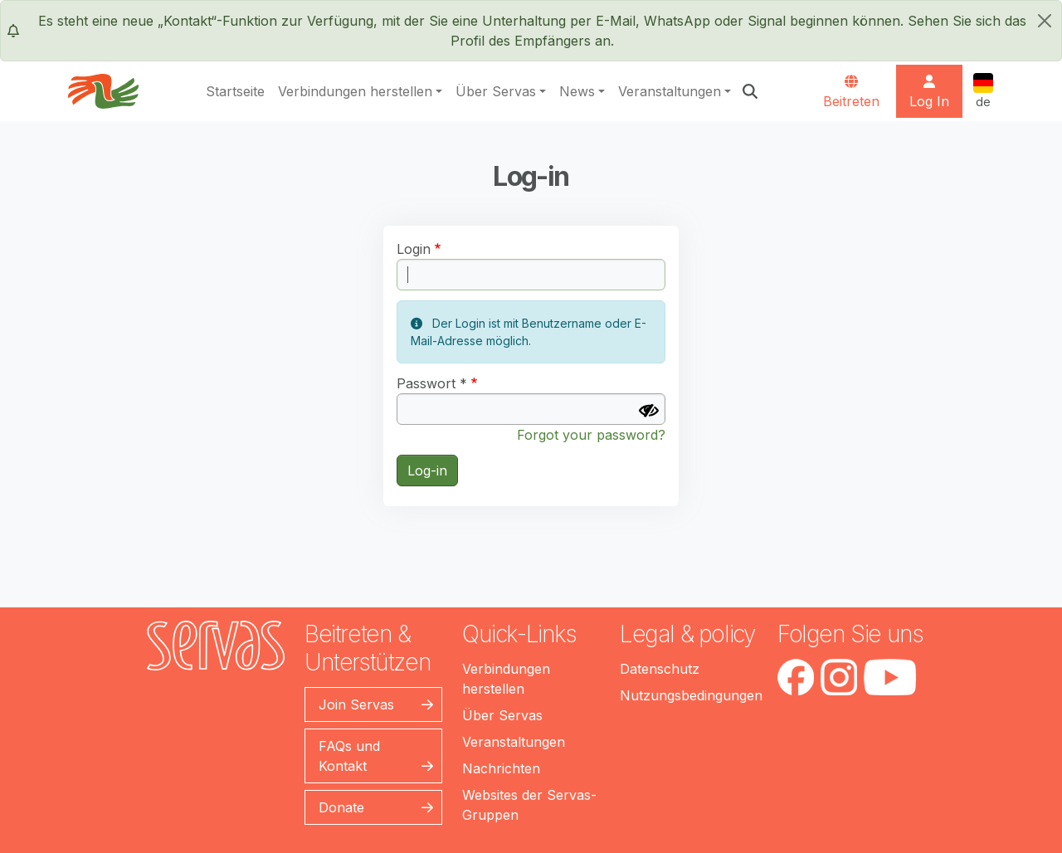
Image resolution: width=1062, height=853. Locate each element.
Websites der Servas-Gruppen (529, 805)
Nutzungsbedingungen (691, 695)
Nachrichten (501, 768)
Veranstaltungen (669, 91)
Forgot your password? (591, 434)
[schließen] (1045, 21)
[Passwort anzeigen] (649, 410)
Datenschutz (659, 668)
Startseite (235, 91)
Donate (341, 807)
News (577, 91)
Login (414, 249)
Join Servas (356, 704)
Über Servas (495, 91)
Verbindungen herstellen (355, 91)
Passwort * (432, 383)
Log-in (427, 470)
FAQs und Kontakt (349, 756)
